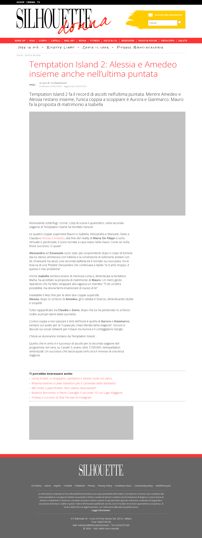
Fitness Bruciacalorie (140, 47)
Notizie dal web (33, 55)
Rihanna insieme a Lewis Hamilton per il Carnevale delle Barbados (74, 383)
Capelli (55, 40)
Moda (82, 40)
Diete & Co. (111, 40)
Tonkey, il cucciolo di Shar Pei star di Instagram (61, 397)
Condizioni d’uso (123, 485)
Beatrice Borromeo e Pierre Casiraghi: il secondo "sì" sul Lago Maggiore (77, 393)
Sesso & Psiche (147, 40)
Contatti (68, 485)
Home (20, 55)
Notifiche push (163, 485)
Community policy (143, 485)
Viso (32, 40)
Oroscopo (167, 40)
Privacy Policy (105, 485)
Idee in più (28, 47)
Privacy (91, 485)
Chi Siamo (36, 485)
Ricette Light (61, 47)
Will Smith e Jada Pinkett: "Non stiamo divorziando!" (64, 388)
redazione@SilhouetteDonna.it (93, 525)
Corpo (43, 40)
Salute (182, 40)
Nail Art (69, 40)
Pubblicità (80, 485)
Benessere (128, 40)
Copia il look (96, 47)
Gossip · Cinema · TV (28, 2)
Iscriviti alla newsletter (168, 14)
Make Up (20, 40)
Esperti (57, 485)
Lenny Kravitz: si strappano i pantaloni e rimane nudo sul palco (72, 378)
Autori (48, 485)
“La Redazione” (58, 82)
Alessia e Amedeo (53, 238)
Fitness (95, 40)
